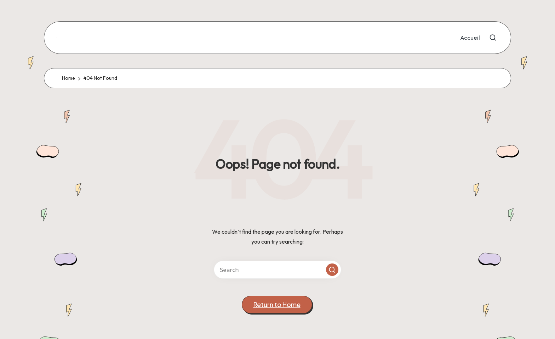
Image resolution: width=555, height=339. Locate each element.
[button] (332, 269)
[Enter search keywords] (277, 270)
